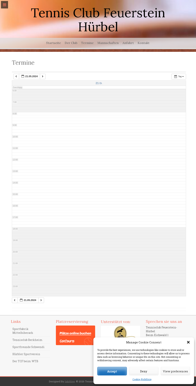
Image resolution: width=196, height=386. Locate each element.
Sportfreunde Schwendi (28, 347)
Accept (112, 371)
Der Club (71, 43)
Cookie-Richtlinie (141, 379)
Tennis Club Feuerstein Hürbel (98, 20)
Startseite (53, 43)
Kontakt (143, 43)
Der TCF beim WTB (25, 361)
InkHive (70, 381)
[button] (188, 342)
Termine (87, 43)
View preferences (175, 371)
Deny (143, 371)
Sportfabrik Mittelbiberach (22, 331)
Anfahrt (128, 43)
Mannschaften (108, 43)
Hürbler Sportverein (26, 354)
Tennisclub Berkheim (27, 340)
